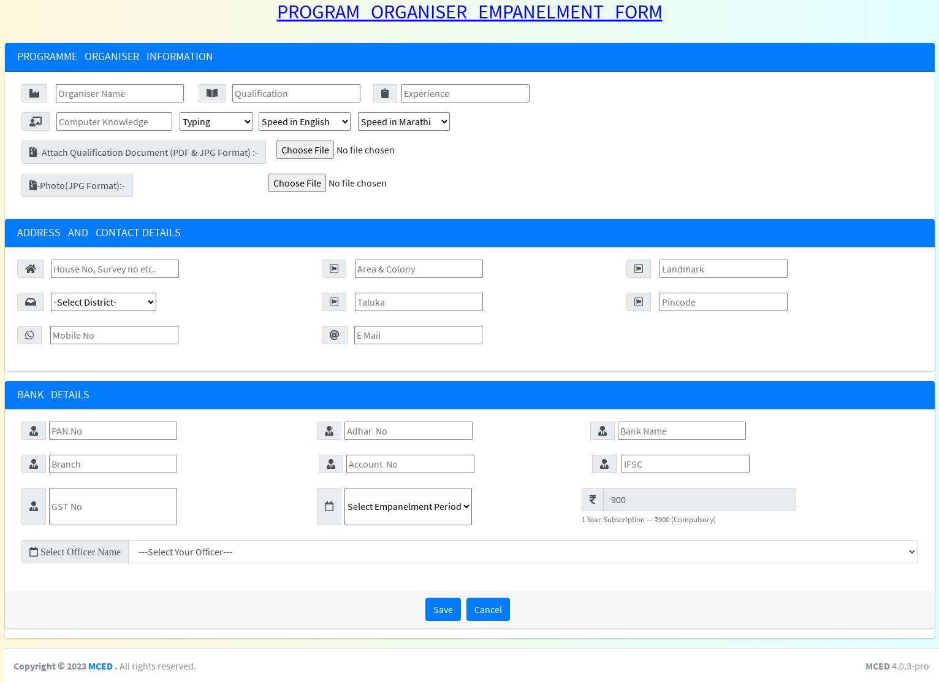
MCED (251, 666)
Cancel (488, 609)
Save (443, 609)
